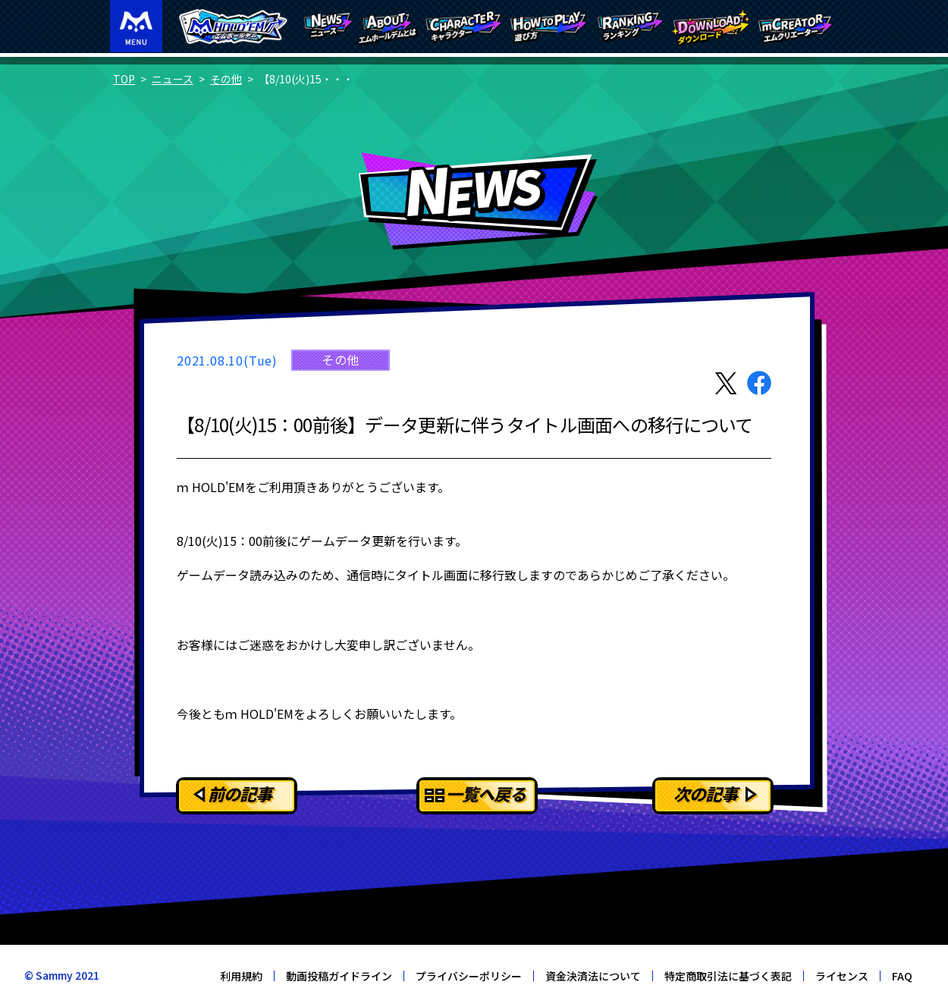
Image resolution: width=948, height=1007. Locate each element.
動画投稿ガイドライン (339, 975)
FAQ (902, 975)
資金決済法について (593, 975)
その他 (226, 78)
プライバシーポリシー (469, 975)
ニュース (172, 78)
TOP (124, 78)
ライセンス (841, 975)
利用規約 (241, 975)
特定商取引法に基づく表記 (728, 975)
